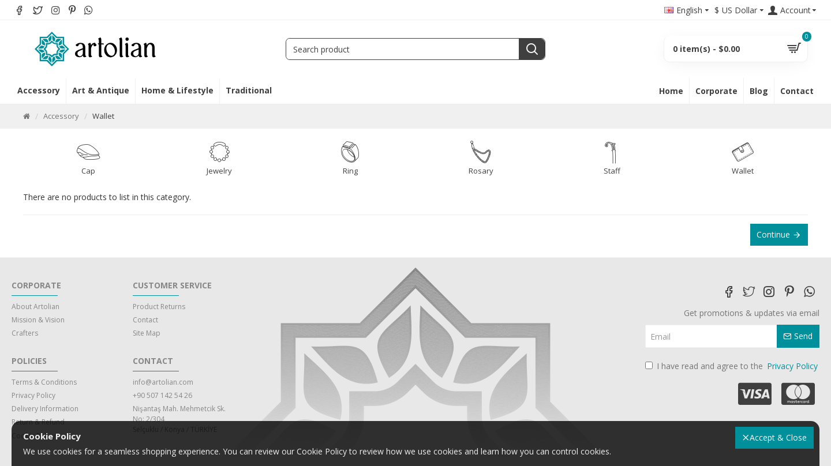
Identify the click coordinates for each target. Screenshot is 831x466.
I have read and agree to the (732, 366)
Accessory (61, 116)
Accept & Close (778, 437)
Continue (773, 234)
